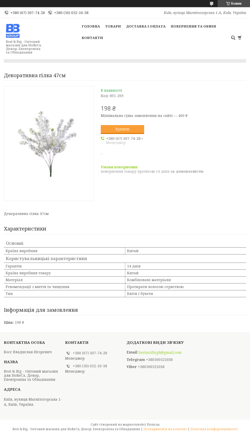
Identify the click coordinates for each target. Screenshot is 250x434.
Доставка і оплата (146, 26)
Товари (113, 26)
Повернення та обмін (193, 26)
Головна (91, 26)
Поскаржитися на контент (165, 429)
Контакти (92, 37)
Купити (122, 129)
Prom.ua (153, 424)
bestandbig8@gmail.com (160, 352)
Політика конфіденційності (214, 429)
